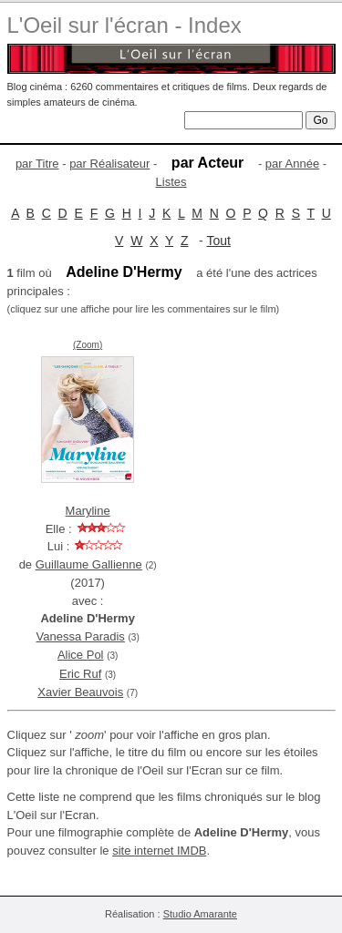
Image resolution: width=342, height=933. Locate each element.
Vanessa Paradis (80, 636)
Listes (171, 182)
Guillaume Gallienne (89, 564)
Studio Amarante (200, 913)
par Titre (37, 163)
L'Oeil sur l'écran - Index (124, 25)
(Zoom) (87, 345)
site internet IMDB (159, 850)
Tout (218, 240)
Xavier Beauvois (80, 692)
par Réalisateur (109, 163)
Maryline (88, 511)
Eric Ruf (80, 674)
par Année (292, 163)
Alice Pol (80, 654)
